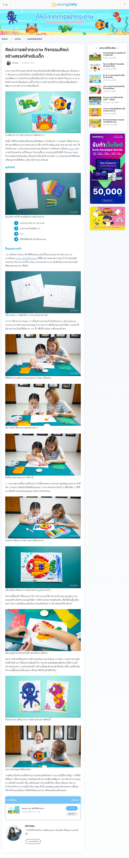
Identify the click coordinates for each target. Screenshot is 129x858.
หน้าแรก (5, 39)
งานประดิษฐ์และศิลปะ (34, 39)
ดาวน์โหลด (71, 808)
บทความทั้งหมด (33, 841)
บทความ (18, 39)
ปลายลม (15, 62)
